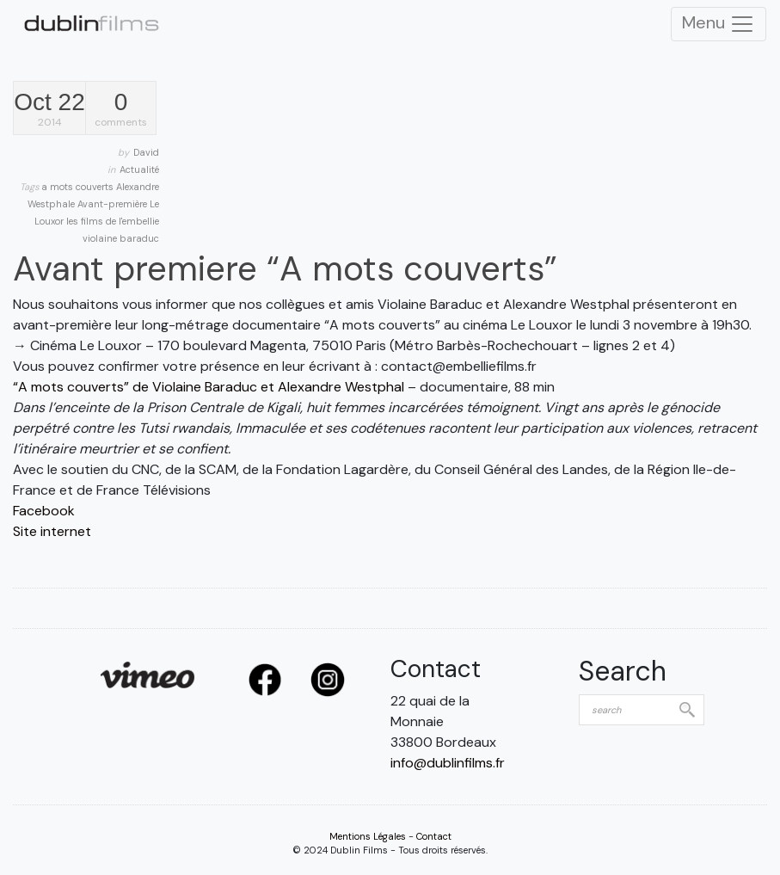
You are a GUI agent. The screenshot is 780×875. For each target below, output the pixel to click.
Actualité (139, 169)
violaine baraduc (121, 238)
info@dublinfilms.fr (447, 763)
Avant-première (113, 204)
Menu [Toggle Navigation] (718, 24)
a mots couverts (78, 187)
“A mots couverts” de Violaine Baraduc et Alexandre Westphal (208, 387)
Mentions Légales (367, 836)
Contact (433, 836)
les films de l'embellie (112, 221)
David (146, 152)
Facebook (44, 511)
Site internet (52, 531)
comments (121, 109)
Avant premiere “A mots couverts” (285, 268)
